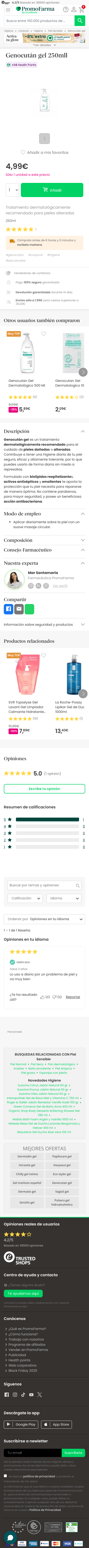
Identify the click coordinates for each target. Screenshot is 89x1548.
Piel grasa (28, 1073)
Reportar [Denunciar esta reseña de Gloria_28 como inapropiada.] (73, 997)
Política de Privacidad (45, 1510)
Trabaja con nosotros (24, 1339)
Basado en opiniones (23, 1246)
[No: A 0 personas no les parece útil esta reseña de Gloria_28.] (58, 997)
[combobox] (53, 919)
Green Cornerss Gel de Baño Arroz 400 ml (43, 1107)
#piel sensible (15, 261)
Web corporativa (20, 1365)
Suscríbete (73, 1452)
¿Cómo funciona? (21, 1334)
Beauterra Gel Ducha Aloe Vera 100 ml (44, 1132)
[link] (32, 773)
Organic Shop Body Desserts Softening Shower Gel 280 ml (44, 1113)
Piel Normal (18, 1064)
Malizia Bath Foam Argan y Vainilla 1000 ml (43, 1119)
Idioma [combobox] (65, 898)
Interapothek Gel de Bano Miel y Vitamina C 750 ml (43, 1098)
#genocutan (14, 255)
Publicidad (15, 1355)
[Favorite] (43, 334)
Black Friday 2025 (21, 1370)
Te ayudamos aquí (23, 1293)
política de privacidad (39, 1477)
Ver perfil (60, 585)
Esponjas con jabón (53, 1073)
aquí (24, 1306)
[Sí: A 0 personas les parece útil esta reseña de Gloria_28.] (46, 997)
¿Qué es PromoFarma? (25, 1328)
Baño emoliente (39, 1069)
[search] (80, 20)
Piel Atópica (63, 1069)
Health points (17, 1360)
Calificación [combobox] (27, 898)
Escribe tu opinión (44, 788)
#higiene (53, 255)
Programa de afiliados (25, 1344)
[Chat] (65, 9)
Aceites (19, 1069)
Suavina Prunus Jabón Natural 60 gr (42, 1090)
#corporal (35, 255)
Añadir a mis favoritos (44, 153)
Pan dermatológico (61, 1064)
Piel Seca (37, 1064)
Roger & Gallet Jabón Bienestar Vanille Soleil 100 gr (43, 1102)
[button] (73, 9)
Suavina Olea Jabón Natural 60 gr (43, 1094)
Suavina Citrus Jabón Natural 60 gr (43, 1085)
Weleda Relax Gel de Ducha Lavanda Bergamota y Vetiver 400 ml (44, 1126)
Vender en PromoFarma (26, 1349)
